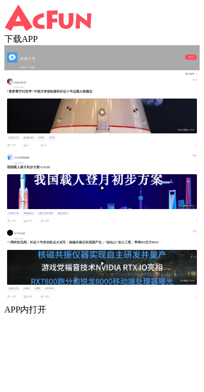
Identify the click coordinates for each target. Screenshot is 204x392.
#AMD (26, 288)
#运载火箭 (28, 138)
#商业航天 (28, 213)
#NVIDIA (49, 288)
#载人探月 (62, 213)
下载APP (21, 39)
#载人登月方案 (46, 213)
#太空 (51, 138)
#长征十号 (13, 138)
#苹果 (37, 288)
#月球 (41, 138)
